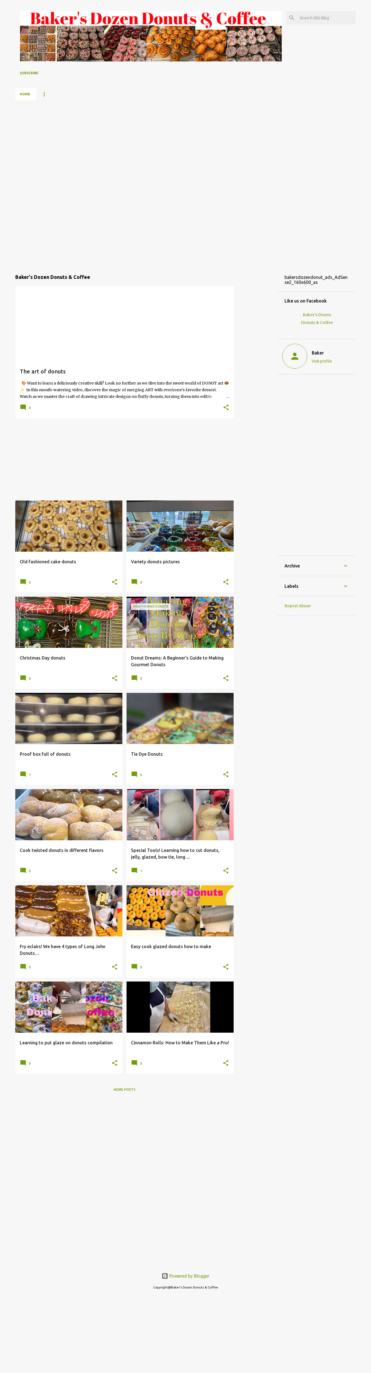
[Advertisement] (37, 183)
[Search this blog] (326, 17)
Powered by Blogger (185, 1275)
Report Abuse (298, 605)
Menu (48, 94)
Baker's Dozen (138, 94)
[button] (226, 408)
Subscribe (29, 73)
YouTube (73, 94)
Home (25, 94)
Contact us (176, 94)
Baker (318, 352)
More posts (124, 1089)
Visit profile (322, 361)
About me (103, 94)
